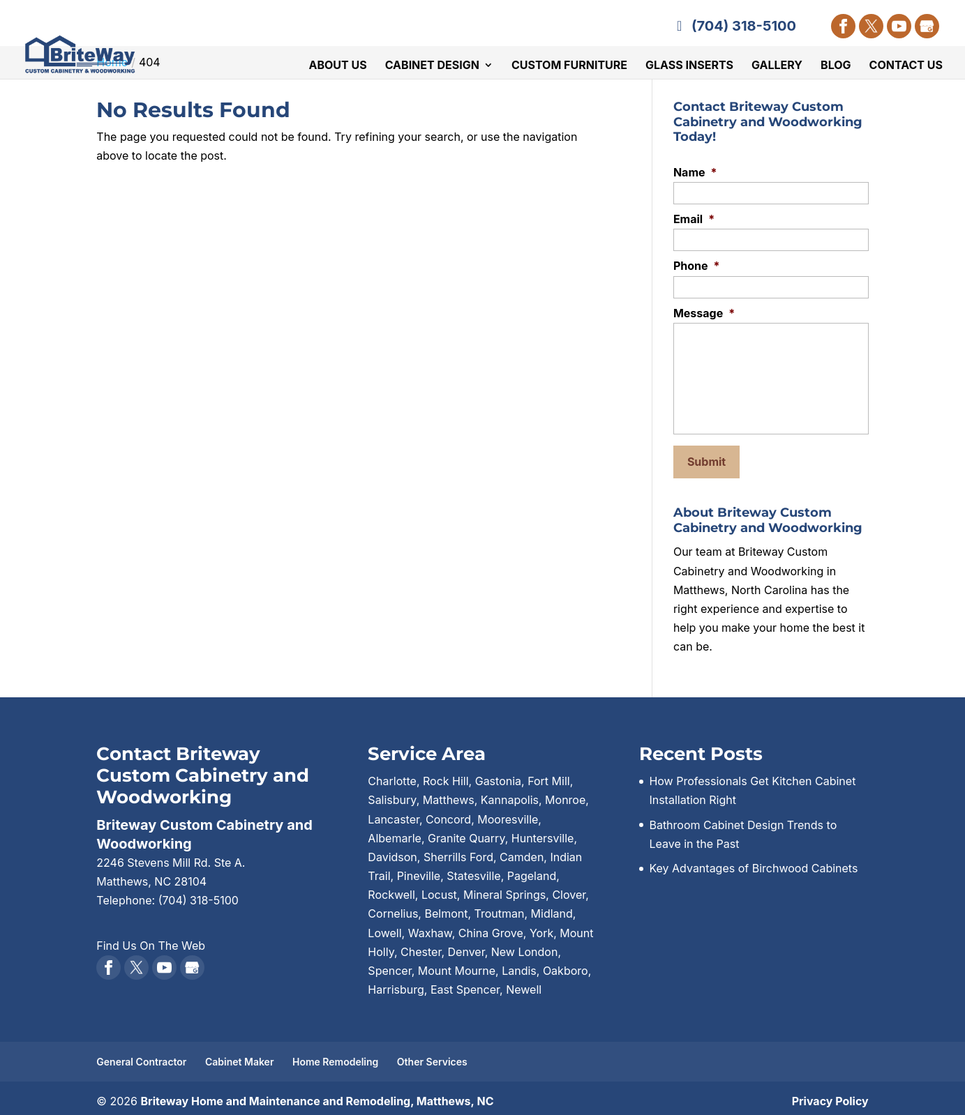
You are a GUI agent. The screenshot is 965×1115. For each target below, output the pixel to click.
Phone (696, 266)
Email (694, 219)
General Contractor (141, 1055)
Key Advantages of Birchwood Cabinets (753, 862)
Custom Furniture (569, 67)
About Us (337, 67)
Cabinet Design (432, 67)
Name (695, 172)
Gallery (776, 67)
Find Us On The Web (150, 939)
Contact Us (906, 67)
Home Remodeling (335, 1055)
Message (704, 313)
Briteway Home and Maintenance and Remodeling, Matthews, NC (316, 1095)
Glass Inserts (689, 67)
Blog (836, 67)
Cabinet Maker (239, 1055)
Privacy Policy (830, 1095)
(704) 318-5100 (733, 25)
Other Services (432, 1055)
